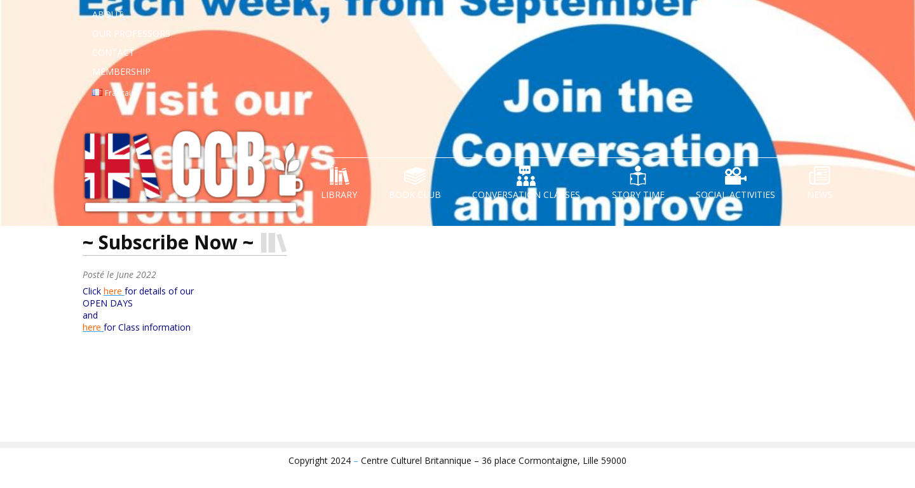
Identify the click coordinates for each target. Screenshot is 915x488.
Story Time (638, 194)
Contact (113, 52)
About (107, 14)
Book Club (415, 194)
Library (339, 194)
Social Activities (735, 194)
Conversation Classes (526, 194)
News (819, 194)
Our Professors (131, 33)
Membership (121, 71)
